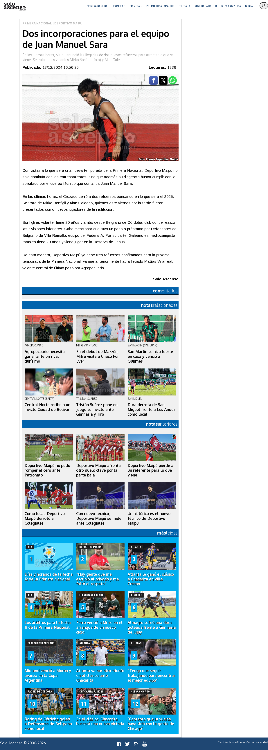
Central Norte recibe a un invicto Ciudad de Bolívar (47, 407)
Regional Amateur (206, 6)
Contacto (251, 6)
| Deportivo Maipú (67, 23)
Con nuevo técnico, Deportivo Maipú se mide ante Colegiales (98, 518)
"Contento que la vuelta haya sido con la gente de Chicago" (151, 724)
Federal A (184, 6)
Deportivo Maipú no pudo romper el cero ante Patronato (47, 470)
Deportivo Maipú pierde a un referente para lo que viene (150, 470)
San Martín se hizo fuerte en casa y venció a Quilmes (150, 356)
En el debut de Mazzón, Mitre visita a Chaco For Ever (97, 356)
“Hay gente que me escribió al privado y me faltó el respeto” (97, 579)
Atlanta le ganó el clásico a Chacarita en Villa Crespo (151, 579)
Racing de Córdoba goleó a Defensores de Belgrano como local (48, 724)
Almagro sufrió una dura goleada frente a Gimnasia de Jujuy (152, 627)
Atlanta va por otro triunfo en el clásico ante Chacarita (100, 675)
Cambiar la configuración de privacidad (243, 742)
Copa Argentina (231, 6)
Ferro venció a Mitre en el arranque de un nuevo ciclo (99, 627)
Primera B (119, 6)
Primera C (136, 6)
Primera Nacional (98, 6)
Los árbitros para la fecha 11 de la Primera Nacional (48, 625)
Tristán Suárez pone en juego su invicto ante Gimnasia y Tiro (97, 409)
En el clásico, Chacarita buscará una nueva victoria (100, 721)
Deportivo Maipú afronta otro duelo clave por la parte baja (98, 470)
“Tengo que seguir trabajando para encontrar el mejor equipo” (151, 675)
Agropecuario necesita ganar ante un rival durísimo (45, 356)
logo (15, 6)
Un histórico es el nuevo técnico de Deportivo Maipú (149, 518)
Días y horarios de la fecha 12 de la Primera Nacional (49, 576)
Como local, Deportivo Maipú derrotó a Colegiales (45, 518)
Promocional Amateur (160, 6)
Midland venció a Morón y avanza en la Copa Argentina (48, 675)
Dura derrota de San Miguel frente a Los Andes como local (151, 409)
